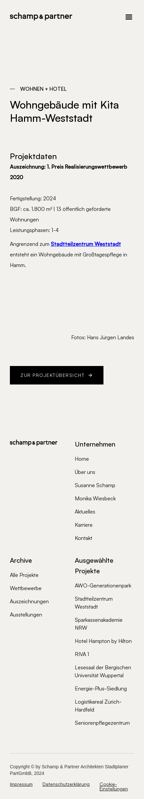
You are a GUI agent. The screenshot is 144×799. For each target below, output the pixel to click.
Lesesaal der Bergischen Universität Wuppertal (103, 671)
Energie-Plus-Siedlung (101, 688)
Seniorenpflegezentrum (102, 722)
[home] (41, 16)
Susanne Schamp (95, 485)
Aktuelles (85, 511)
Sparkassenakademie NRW (99, 623)
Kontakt (83, 538)
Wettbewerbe (26, 588)
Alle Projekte (24, 575)
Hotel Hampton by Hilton (103, 641)
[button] (103, 16)
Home (82, 458)
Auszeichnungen (29, 601)
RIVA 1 (82, 654)
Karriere (84, 524)
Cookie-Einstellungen (114, 786)
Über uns (85, 472)
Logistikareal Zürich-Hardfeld (98, 705)
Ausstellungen (26, 614)
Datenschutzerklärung (66, 784)
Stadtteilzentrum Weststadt (94, 602)
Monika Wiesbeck (95, 498)
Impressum (21, 784)
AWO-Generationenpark (103, 585)
